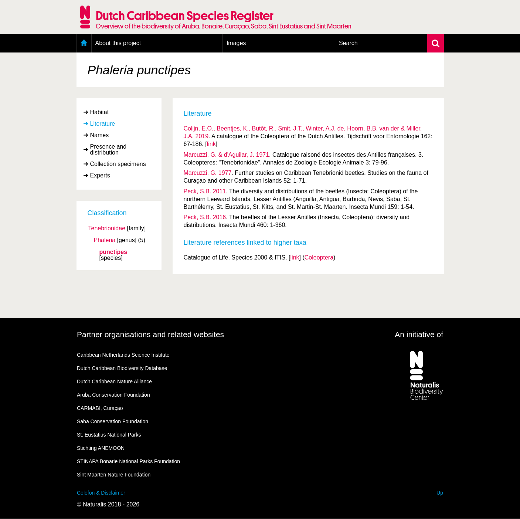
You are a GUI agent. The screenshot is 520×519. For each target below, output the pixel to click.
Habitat (99, 112)
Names (99, 135)
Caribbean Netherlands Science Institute (123, 355)
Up (439, 493)
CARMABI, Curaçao (100, 408)
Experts (100, 175)
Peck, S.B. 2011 (205, 191)
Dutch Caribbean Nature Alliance (114, 381)
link (211, 144)
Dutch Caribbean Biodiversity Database (122, 368)
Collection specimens (118, 164)
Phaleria (105, 240)
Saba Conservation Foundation (112, 421)
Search (348, 43)
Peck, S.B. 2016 (205, 217)
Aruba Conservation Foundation (113, 395)
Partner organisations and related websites (150, 334)
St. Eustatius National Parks (109, 435)
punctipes (113, 252)
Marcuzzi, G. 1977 (208, 173)
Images (236, 43)
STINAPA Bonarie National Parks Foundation (128, 461)
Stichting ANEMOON (101, 448)
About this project (118, 43)
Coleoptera (319, 257)
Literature (102, 124)
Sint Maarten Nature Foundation (113, 475)
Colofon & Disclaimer (101, 493)
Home (84, 43)
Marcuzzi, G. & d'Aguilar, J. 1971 (226, 155)
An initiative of (419, 334)
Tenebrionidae (107, 228)
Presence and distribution (108, 149)
